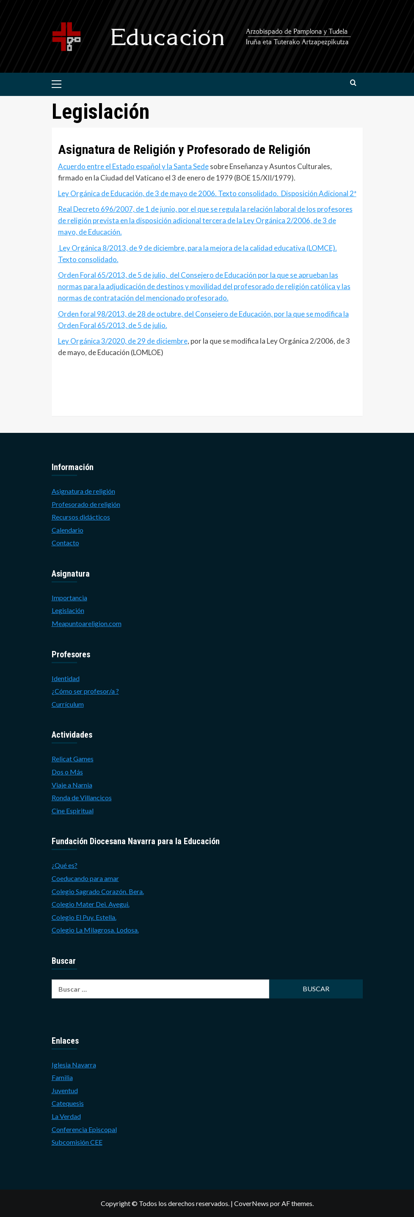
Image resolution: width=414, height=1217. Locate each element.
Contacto (65, 543)
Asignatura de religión (83, 491)
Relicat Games (73, 759)
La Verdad (66, 1116)
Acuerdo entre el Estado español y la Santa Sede (133, 166)
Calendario (67, 530)
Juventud (65, 1090)
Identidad (66, 678)
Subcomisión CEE (77, 1142)
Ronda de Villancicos (82, 797)
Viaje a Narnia (72, 785)
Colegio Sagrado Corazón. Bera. (98, 891)
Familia (62, 1077)
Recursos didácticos (81, 517)
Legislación (68, 610)
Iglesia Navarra (74, 1065)
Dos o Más (67, 772)
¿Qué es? (64, 865)
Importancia (69, 597)
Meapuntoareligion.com (86, 623)
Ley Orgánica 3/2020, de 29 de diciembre (123, 340)
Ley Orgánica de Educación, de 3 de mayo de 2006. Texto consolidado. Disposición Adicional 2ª (207, 193)
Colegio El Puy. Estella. (84, 917)
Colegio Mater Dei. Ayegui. (91, 904)
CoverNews (251, 1203)
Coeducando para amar (85, 878)
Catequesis (68, 1103)
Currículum (68, 704)
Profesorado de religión (86, 504)
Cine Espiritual (73, 811)
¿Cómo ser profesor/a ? (85, 691)
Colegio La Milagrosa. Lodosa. (95, 930)
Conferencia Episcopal (84, 1129)
